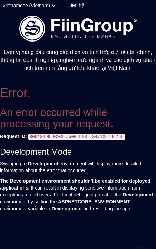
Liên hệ (76, 5)
